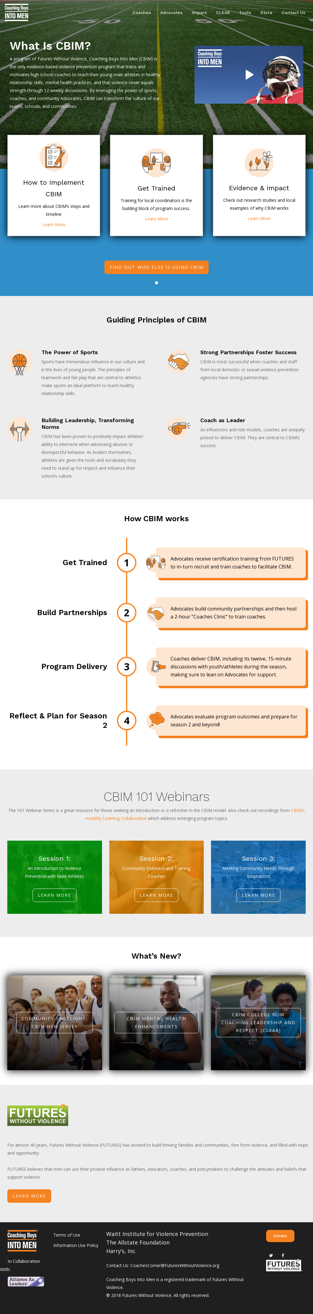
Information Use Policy (75, 1245)
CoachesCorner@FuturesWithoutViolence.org (174, 1265)
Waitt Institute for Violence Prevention (157, 1233)
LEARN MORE (29, 1196)
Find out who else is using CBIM (157, 267)
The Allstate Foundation (138, 1242)
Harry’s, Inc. (121, 1251)
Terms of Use (66, 1235)
